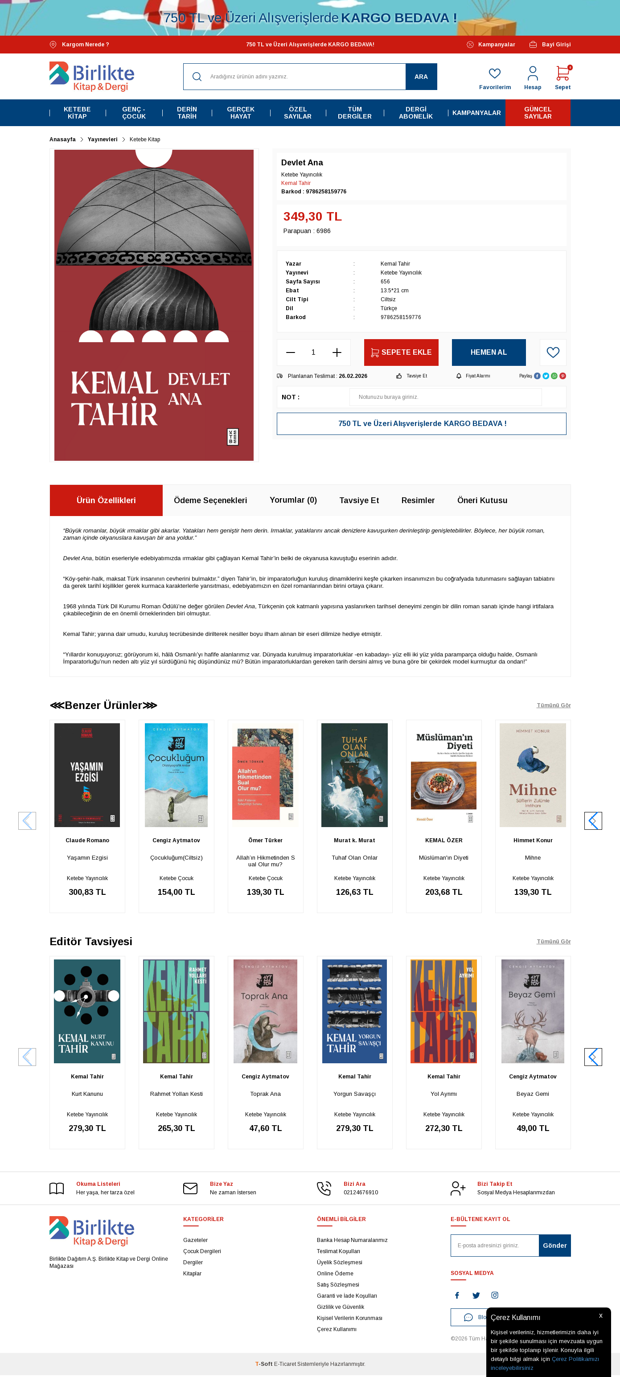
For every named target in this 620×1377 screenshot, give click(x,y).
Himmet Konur (533, 840)
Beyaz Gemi (533, 1094)
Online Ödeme (335, 1275)
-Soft (264, 1366)
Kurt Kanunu (87, 1094)
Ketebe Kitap (77, 113)
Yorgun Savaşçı (354, 1094)
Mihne (533, 857)
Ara (421, 76)
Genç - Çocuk (134, 113)
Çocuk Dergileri (202, 1253)
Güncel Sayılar (538, 113)
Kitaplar (192, 1275)
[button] (593, 821)
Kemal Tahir (296, 183)
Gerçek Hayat (241, 113)
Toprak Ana (265, 1094)
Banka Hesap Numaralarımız (352, 1242)
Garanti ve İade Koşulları (347, 1298)
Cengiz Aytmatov (176, 840)
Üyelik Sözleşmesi (339, 1264)
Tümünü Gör (554, 705)
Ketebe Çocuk (176, 878)
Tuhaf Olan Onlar (355, 857)
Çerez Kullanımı (337, 1331)
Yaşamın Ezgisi (87, 857)
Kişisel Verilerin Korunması (349, 1320)
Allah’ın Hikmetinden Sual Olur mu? (265, 861)
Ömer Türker (265, 840)
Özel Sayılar (298, 113)
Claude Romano (87, 840)
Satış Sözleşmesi (338, 1286)
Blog (476, 1319)
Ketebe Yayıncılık (87, 878)
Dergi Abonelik (416, 113)
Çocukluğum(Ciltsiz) (176, 857)
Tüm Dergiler (355, 113)
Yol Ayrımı (444, 1094)
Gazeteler (195, 1242)
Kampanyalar (491, 44)
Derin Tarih (187, 113)
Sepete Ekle (401, 352)
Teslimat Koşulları (338, 1253)
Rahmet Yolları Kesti (176, 1094)
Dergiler (193, 1264)
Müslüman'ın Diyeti (443, 857)
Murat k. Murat (354, 840)
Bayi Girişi (550, 44)
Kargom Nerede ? (79, 45)
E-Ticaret (285, 1366)
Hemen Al (489, 352)
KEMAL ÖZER (444, 840)
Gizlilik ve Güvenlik (340, 1309)
